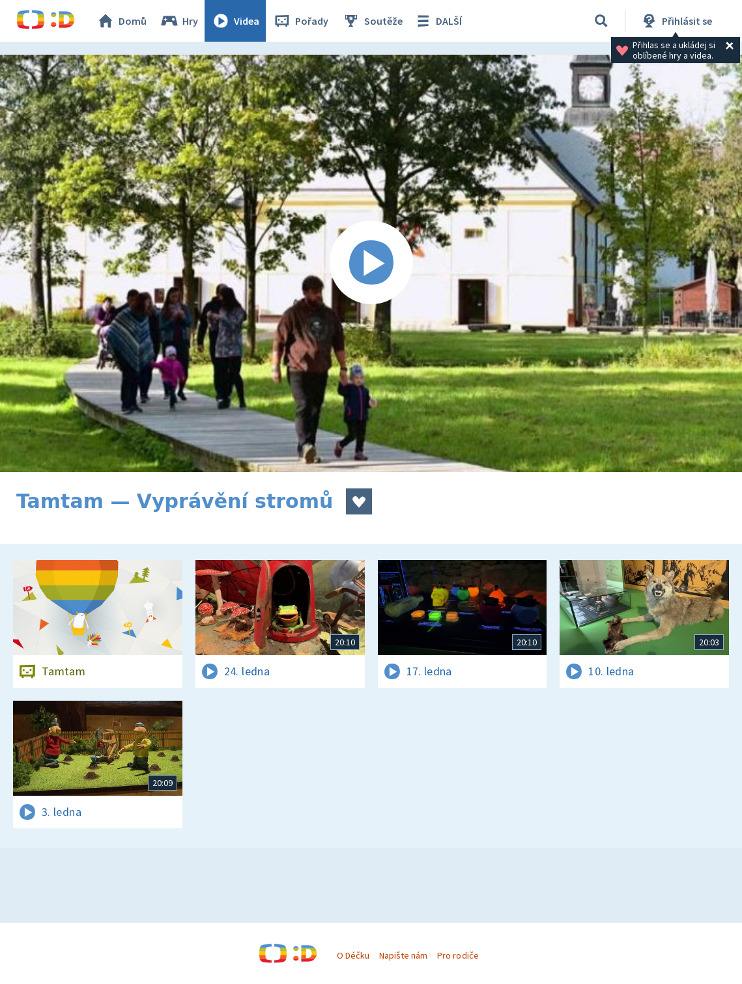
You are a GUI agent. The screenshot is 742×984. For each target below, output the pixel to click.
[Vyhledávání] (601, 21)
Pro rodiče (457, 955)
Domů (121, 21)
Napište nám (403, 955)
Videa (235, 21)
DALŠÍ (437, 21)
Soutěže (372, 21)
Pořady (300, 21)
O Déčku (353, 955)
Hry (179, 21)
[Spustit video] (371, 263)
